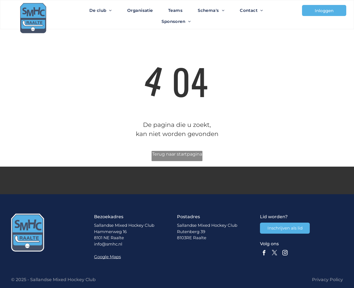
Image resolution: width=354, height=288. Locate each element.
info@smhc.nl (108, 244)
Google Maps (107, 256)
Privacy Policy (327, 279)
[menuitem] (103, 10)
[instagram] (285, 253)
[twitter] (274, 253)
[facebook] (264, 253)
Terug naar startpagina (177, 154)
